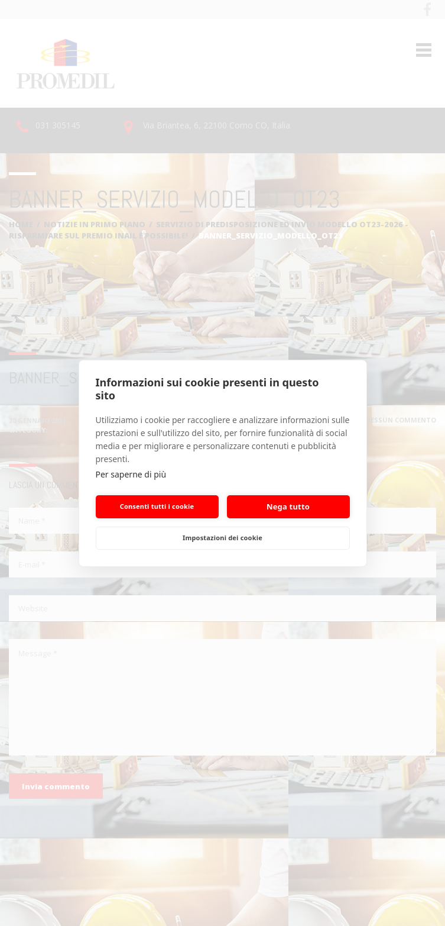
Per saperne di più (131, 474)
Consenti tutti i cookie (157, 506)
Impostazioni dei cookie (222, 537)
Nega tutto (288, 506)
